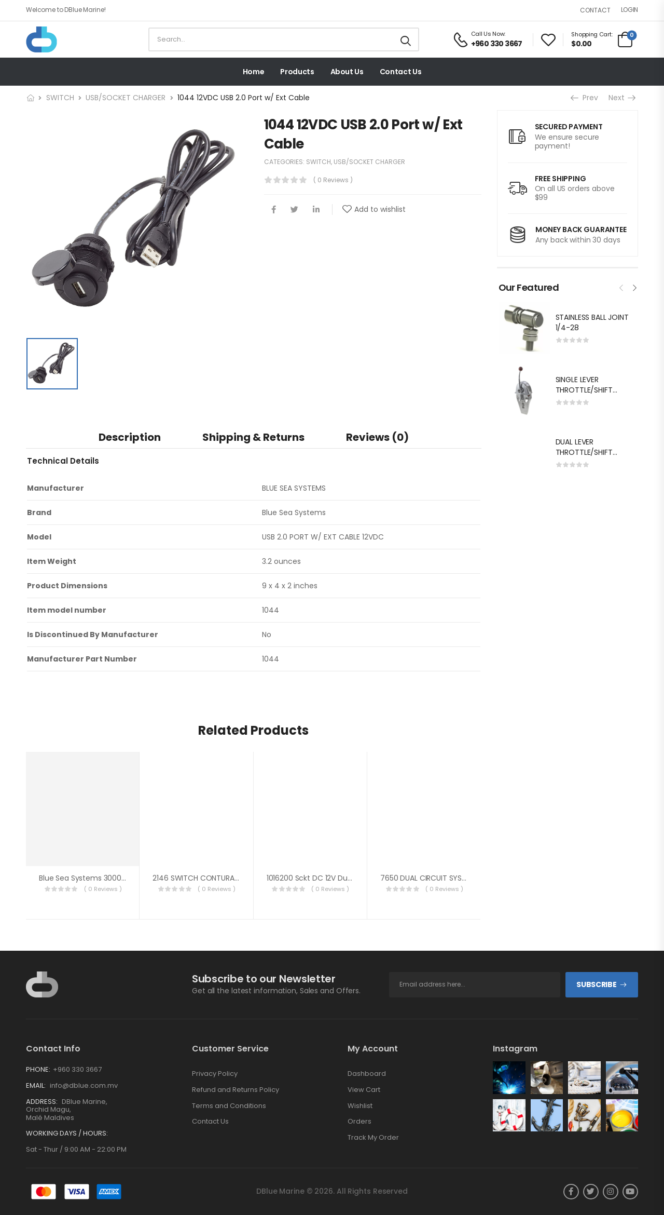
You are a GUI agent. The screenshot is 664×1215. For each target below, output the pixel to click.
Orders (359, 1121)
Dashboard (367, 1074)
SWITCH (60, 97)
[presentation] (621, 286)
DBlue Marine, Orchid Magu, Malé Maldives (66, 1110)
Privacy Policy (215, 1074)
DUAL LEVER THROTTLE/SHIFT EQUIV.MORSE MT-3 (589, 452)
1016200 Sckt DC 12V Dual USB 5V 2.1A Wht (338, 878)
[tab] (130, 437)
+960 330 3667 (77, 1069)
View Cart (364, 1090)
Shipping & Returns (253, 437)
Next (621, 97)
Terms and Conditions (229, 1106)
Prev (585, 97)
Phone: (38, 1069)
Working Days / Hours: (67, 1133)
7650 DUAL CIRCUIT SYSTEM (428, 878)
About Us (347, 71)
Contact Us (401, 71)
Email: (36, 1085)
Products (297, 71)
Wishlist (360, 1106)
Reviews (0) (377, 437)
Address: (42, 1101)
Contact (595, 10)
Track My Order (373, 1137)
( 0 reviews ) (333, 180)
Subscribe (596, 984)
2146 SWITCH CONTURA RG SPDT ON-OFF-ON (232, 878)
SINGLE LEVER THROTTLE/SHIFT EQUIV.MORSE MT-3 (589, 389)
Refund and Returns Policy (235, 1090)
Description (130, 437)
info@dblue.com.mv (83, 1085)
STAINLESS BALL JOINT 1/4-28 (592, 322)
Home (254, 71)
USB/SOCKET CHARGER (125, 97)
